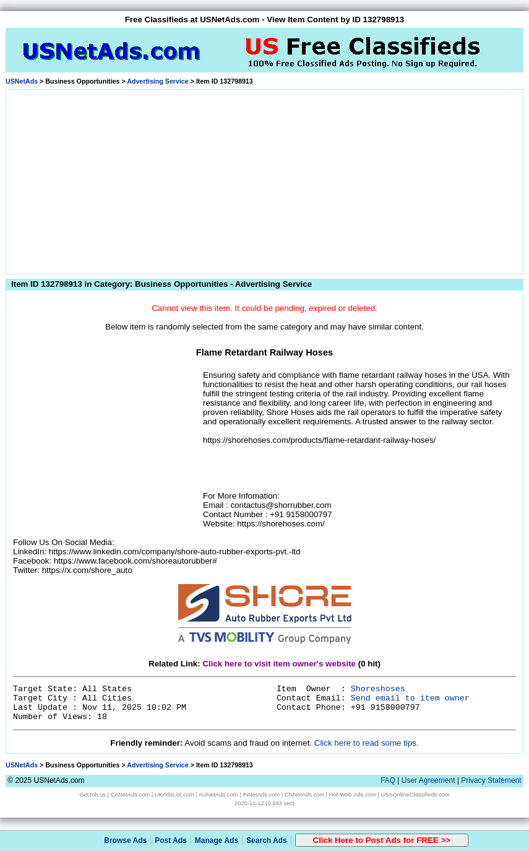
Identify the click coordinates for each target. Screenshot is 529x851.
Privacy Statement (491, 780)
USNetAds (22, 81)
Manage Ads (216, 840)
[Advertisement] (264, 179)
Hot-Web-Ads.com (352, 795)
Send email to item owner (410, 698)
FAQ (388, 780)
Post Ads (171, 840)
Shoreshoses (378, 689)
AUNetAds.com (218, 795)
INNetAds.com (261, 795)
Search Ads (266, 840)
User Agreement (428, 780)
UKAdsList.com (174, 795)
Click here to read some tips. (366, 743)
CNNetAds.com (304, 795)
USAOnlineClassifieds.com (415, 795)
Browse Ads (125, 840)
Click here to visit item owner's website (279, 663)
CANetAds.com (130, 795)
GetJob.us (92, 795)
